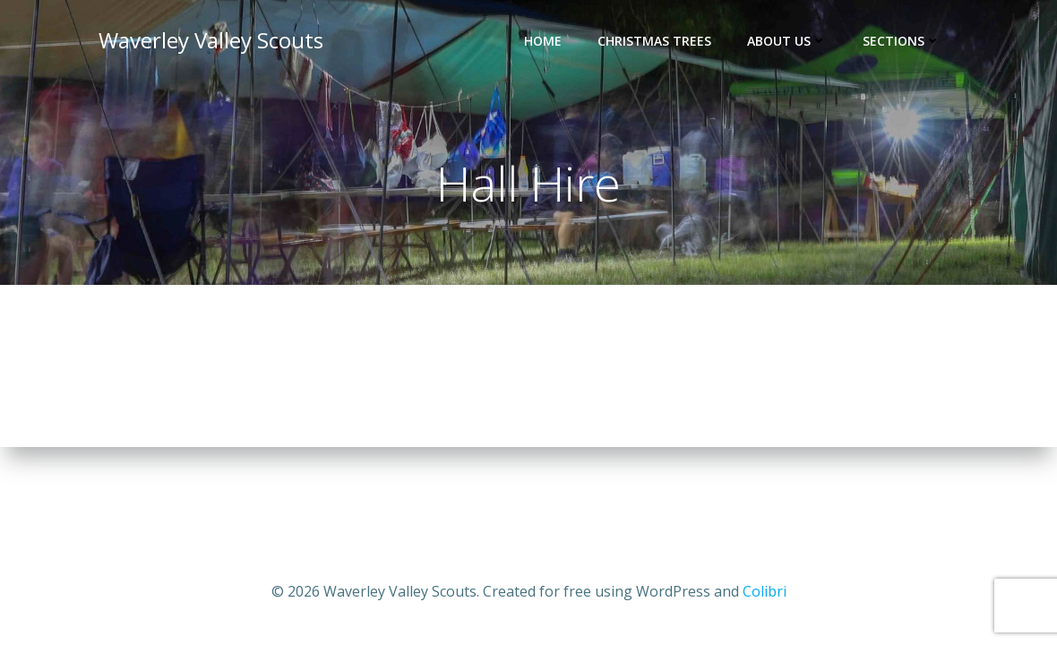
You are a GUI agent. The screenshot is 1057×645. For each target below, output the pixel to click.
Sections (902, 40)
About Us (787, 40)
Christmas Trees (654, 40)
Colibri (764, 591)
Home (543, 40)
